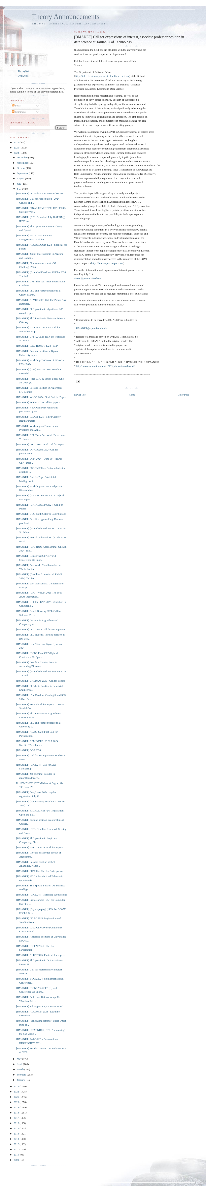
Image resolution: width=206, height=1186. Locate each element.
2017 (17, 1117)
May (19, 1058)
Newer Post (80, 394)
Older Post (183, 394)
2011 (17, 1149)
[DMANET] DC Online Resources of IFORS (39, 193)
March (20, 1069)
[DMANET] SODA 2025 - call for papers (38, 402)
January (21, 1079)
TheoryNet (23, 71)
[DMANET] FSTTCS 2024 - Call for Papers (39, 847)
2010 (17, 1154)
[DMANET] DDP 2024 (28, 750)
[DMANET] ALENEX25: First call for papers (40, 955)
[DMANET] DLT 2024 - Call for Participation (40, 629)
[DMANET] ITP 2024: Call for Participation (39, 870)
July (19, 183)
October (21, 167)
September (23, 173)
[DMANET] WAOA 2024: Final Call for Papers (41, 397)
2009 (17, 1159)
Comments (19, 111)
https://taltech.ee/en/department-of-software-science (102, 76)
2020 (17, 1102)
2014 (17, 1133)
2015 (17, 1128)
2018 (17, 1112)
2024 (17, 152)
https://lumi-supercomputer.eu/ (107, 263)
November (23, 162)
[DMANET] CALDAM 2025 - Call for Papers (40, 680)
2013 (17, 1138)
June (19, 188)
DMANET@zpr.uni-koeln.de (91, 328)
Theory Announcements (65, 17)
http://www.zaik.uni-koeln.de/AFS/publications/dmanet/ (105, 365)
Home (132, 394)
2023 (17, 1086)
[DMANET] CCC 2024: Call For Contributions (41, 513)
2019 (17, 1107)
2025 (17, 147)
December (22, 157)
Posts (16, 105)
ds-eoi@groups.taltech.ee (87, 278)
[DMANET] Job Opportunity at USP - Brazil (39, 1006)
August (21, 178)
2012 (17, 1144)
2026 (17, 142)
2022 (17, 1091)
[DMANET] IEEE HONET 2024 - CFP (37, 345)
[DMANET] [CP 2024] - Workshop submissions (41, 894)
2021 (17, 1096)
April (20, 1064)
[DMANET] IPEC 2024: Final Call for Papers (40, 444)
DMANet (23, 75)
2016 (17, 1123)
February (22, 1074)
